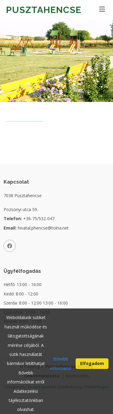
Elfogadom (92, 366)
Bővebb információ (60, 365)
